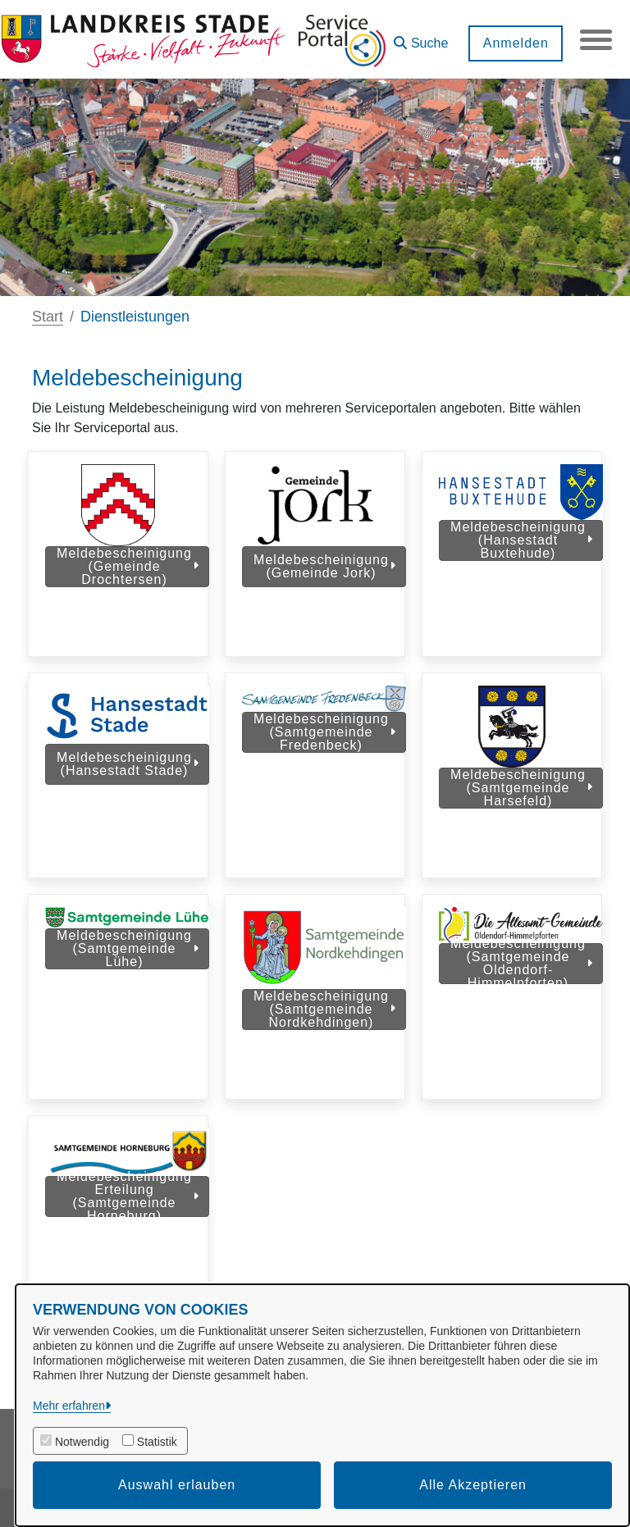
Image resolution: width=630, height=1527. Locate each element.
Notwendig (82, 1441)
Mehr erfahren (69, 1405)
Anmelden (514, 43)
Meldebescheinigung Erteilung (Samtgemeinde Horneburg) (128, 1221)
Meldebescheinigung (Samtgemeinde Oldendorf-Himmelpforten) (521, 980)
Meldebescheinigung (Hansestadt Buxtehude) (521, 540)
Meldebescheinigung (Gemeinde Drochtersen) (128, 566)
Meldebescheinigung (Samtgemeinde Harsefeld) (521, 796)
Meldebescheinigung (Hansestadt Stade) (128, 772)
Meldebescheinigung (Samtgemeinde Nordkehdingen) (324, 1025)
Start (47, 316)
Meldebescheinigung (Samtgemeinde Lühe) (128, 965)
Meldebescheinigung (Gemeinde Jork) (324, 566)
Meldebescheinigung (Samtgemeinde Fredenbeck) (324, 740)
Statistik (157, 1441)
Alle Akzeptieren (473, 1485)
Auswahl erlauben (176, 1485)
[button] (420, 37)
